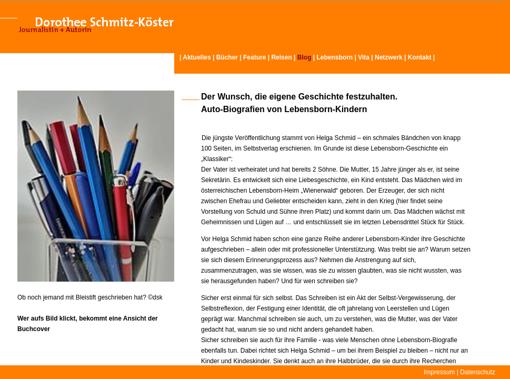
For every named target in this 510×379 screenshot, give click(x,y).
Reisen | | (293, 57)
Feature (254, 57)
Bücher (227, 57)
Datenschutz (477, 372)
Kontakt (420, 57)
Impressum (439, 372)
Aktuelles (197, 57)
